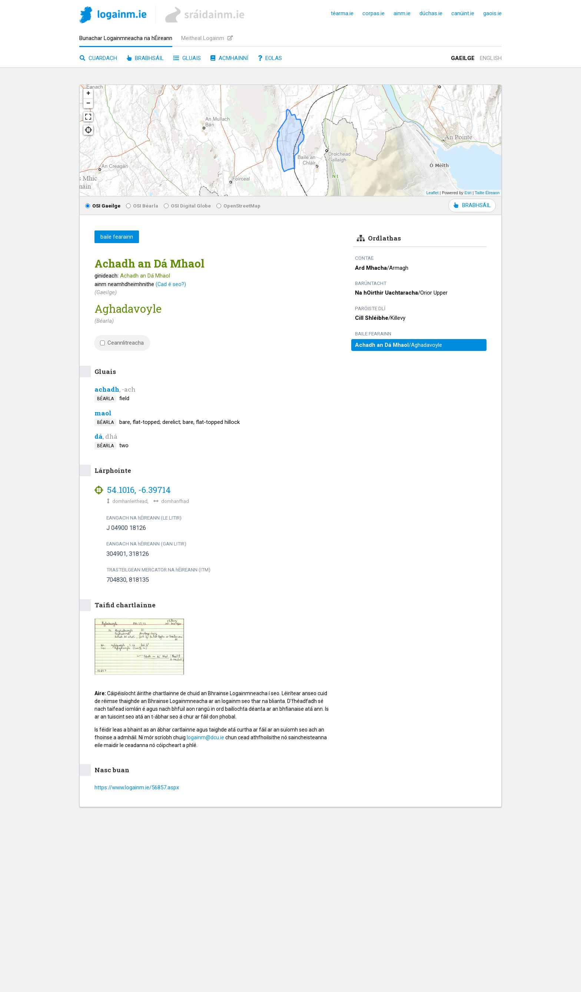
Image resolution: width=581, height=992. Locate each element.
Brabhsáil (145, 58)
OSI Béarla (142, 206)
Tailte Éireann (487, 192)
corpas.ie (373, 13)
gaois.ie (492, 13)
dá (98, 436)
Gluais (187, 58)
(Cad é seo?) (171, 284)
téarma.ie (342, 13)
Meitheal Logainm (207, 38)
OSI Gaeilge (102, 206)
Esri (468, 192)
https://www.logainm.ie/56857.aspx (136, 787)
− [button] (88, 103)
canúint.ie (462, 13)
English (491, 58)
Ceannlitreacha (122, 342)
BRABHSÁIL (472, 205)
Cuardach (98, 58)
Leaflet (432, 192)
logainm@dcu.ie (205, 737)
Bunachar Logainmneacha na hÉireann (125, 38)
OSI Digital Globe (187, 206)
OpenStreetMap (238, 206)
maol (103, 413)
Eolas (270, 58)
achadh (106, 389)
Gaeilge (463, 58)
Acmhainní (229, 58)
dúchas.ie (430, 13)
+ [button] (88, 93)
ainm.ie (402, 13)
